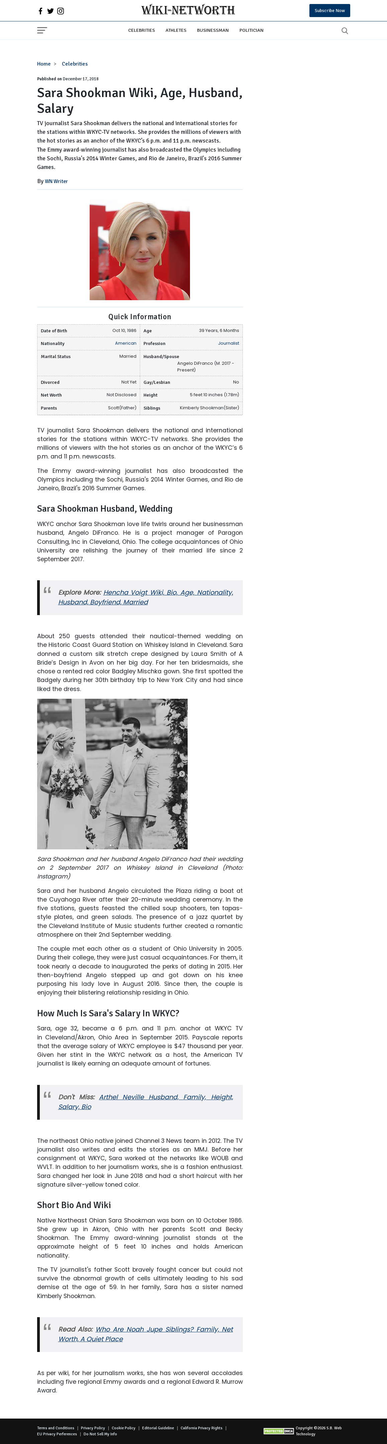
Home (44, 64)
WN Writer (56, 181)
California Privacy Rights (201, 1428)
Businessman (213, 30)
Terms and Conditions (55, 1428)
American (125, 343)
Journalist (228, 343)
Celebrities (141, 30)
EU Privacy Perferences (57, 1434)
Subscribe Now (330, 10)
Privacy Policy (93, 1428)
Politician (251, 30)
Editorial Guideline (158, 1428)
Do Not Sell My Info (100, 1434)
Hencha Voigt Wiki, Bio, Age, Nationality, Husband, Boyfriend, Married (145, 597)
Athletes (176, 30)
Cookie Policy (123, 1428)
